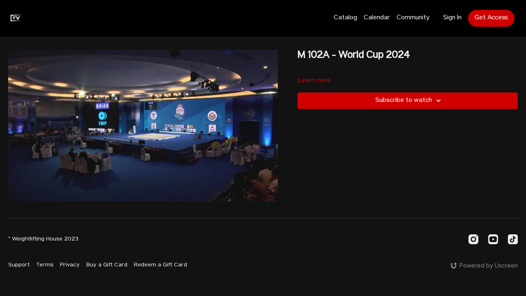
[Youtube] (493, 239)
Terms (44, 265)
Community (413, 18)
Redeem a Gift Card (160, 265)
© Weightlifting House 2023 (43, 239)
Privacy (70, 265)
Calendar (377, 18)
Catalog (345, 18)
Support (19, 265)
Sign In (452, 18)
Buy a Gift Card (106, 265)
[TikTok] (513, 239)
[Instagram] (473, 239)
